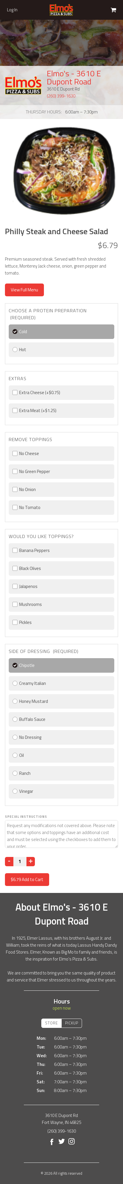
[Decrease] (9, 861)
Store (51, 1023)
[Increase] (30, 861)
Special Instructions (26, 816)
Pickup (71, 1023)
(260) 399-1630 (61, 96)
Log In (12, 9)
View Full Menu (24, 289)
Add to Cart (27, 879)
